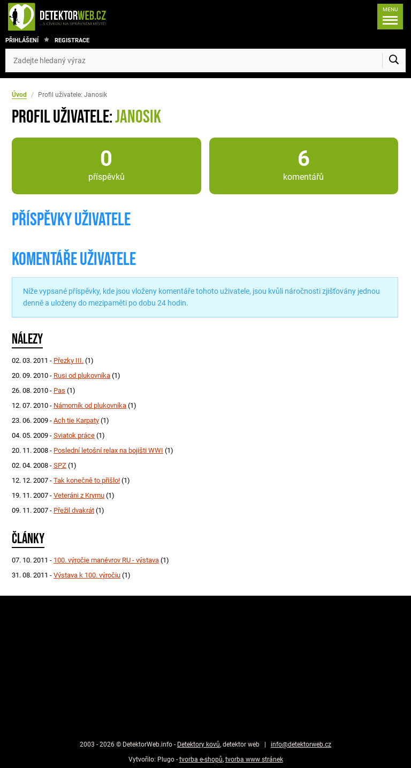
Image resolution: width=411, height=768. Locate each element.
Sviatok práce (74, 435)
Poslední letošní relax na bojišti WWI (108, 450)
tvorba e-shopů (201, 759)
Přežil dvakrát (74, 510)
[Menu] (390, 16)
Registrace (72, 40)
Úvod (19, 94)
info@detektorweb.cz (301, 744)
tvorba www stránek (254, 759)
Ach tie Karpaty (76, 420)
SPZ (60, 465)
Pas (59, 390)
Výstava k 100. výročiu (87, 575)
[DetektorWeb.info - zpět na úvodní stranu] (93, 16)
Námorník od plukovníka (90, 405)
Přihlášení (22, 40)
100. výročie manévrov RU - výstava (106, 560)
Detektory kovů (198, 744)
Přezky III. (68, 360)
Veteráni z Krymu (79, 495)
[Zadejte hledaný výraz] (205, 60)
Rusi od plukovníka (82, 375)
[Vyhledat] (394, 60)
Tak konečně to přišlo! (87, 480)
